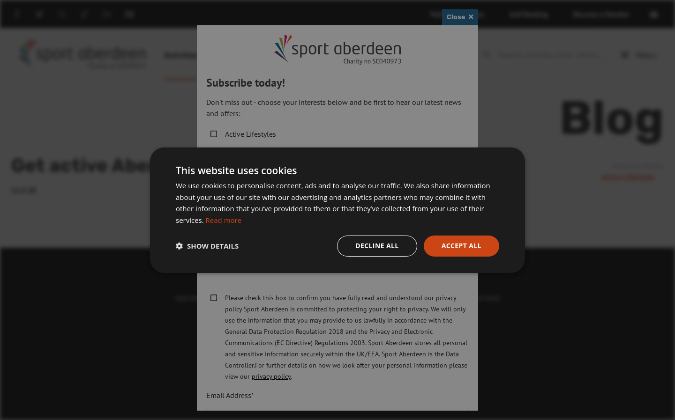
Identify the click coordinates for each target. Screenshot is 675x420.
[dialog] (337, 210)
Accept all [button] (461, 245)
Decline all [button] (376, 245)
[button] (207, 246)
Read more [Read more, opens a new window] (224, 220)
